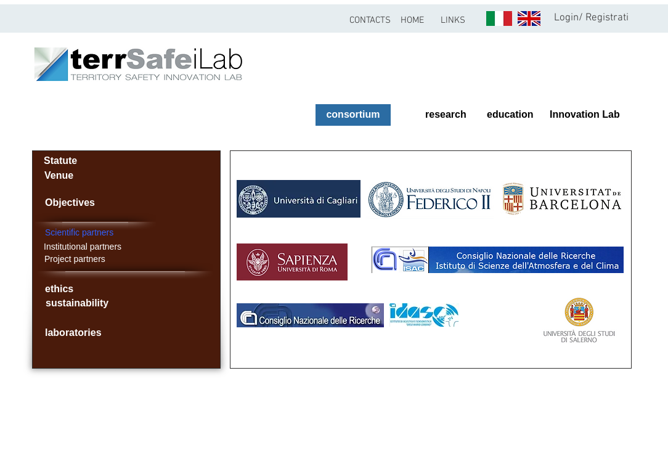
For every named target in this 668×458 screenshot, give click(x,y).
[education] (515, 114)
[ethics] (79, 289)
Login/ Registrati (591, 18)
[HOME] (412, 20)
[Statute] (59, 161)
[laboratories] (79, 333)
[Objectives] (82, 203)
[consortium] (353, 115)
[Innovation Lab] (583, 114)
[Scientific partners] (142, 232)
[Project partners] (94, 259)
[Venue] (60, 175)
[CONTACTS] (370, 20)
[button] (453, 20)
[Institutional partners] (107, 246)
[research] (443, 114)
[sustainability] (90, 303)
